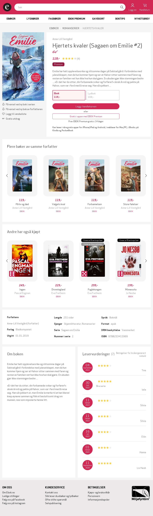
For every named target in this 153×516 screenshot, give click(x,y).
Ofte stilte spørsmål (56, 499)
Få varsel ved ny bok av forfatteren (22, 109)
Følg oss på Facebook (13, 499)
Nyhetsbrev (142, 18)
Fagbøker (55, 18)
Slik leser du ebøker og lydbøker (62, 495)
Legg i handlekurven (86, 106)
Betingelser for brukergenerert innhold (131, 354)
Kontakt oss (51, 492)
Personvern (94, 495)
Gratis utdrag (11, 118)
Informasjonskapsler (99, 499)
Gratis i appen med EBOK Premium (86, 116)
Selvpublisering (53, 503)
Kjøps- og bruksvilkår (99, 492)
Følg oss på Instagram (13, 503)
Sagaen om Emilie (70, 330)
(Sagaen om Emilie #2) (115, 45)
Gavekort (98, 18)
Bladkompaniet (24, 329)
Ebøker (11, 18)
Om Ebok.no (8, 492)
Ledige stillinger (10, 495)
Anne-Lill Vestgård (62, 38)
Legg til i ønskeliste (14, 113)
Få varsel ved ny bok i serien (18, 104)
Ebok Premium (76, 18)
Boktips (120, 18)
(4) (78, 58)
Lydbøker (33, 18)
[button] (8, 184)
